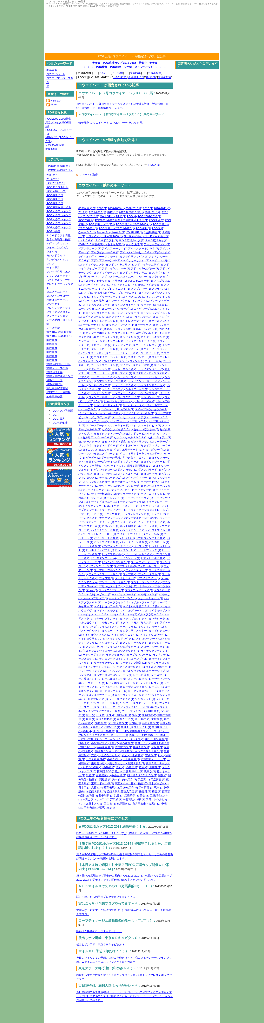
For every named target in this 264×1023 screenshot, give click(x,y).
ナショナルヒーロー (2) (139, 517)
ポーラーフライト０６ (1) (117, 602)
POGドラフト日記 (57, 187)
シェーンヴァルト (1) (151, 377)
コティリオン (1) (92, 361)
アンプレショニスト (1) (116, 288)
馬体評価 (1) (146, 787)
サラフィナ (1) (123, 373)
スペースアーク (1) (97, 425)
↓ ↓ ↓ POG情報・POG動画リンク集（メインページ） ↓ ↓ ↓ (125, 66)
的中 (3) (116, 779)
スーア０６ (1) (91, 409)
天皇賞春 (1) (158, 779)
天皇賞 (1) (144, 779)
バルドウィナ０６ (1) (106, 542)
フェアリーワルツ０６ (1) (109, 570)
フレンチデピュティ (58, 307)
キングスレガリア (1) (120, 340)
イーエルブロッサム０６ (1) (124, 292)
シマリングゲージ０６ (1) (112, 381)
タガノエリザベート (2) (128, 449)
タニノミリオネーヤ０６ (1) (137, 453)
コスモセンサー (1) (139, 357)
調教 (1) (162, 775)
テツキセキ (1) (108, 485)
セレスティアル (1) (159, 437)
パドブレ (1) (140, 546)
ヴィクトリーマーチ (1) (111, 707)
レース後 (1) (158, 674)
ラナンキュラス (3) (117, 654)
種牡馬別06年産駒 (57, 388)
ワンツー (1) (127, 702)
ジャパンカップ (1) (152, 397)
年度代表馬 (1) (110, 787)
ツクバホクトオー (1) (138, 477)
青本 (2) (121, 767)
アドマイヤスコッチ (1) (116, 268)
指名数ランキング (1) (108, 751)
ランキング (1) (162, 654)
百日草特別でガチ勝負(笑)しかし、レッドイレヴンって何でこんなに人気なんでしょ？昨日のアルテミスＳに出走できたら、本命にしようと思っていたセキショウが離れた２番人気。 (124, 996)
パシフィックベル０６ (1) (117, 546)
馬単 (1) (159, 787)
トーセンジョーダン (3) (139, 497)
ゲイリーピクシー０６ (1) (124, 353)
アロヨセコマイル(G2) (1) (147, 284)
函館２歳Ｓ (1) (97, 791)
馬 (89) (123, 787)
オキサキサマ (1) (145, 324)
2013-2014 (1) (90, 216)
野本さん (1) (95, 803)
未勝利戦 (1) (130, 799)
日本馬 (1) (84, 787)
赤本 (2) (143, 767)
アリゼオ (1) (119, 280)
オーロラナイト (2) (93, 324)
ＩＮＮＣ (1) (93, 236)
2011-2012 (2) (97, 212)
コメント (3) (137, 361)
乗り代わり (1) (118, 763)
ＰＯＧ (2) (88, 240)
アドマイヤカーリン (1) (131, 260)
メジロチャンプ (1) (110, 642)
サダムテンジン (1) (99, 369)
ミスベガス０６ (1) (97, 626)
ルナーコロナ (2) (107, 674)
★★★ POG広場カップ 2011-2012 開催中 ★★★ (124, 62)
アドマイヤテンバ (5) (109, 272)
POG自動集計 (59, 422)
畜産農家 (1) (103, 775)
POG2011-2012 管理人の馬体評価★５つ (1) (121, 220)
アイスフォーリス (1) (114, 248)
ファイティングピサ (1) (145, 562)
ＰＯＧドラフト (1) (106, 240)
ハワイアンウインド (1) (131, 534)
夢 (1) (141, 799)
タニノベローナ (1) (108, 453)
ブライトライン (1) (148, 578)
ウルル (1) (163, 304)
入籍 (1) (96, 787)
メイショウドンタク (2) (121, 638)
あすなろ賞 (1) (116, 244)
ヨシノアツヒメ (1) (128, 650)
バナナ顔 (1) (127, 538)
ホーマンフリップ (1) (95, 598)
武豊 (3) (119, 795)
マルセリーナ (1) (109, 622)
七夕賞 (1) (138, 755)
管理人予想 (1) (125, 719)
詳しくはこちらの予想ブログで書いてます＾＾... (105, 896)
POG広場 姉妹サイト (61, 166)
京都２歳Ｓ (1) (150, 723)
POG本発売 (53, 231)
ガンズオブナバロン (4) (144, 332)
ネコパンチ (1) (110, 525)
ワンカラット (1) (145, 699)
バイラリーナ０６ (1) (106, 538)
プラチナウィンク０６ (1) (146, 582)
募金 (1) (144, 795)
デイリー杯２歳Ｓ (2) (104, 493)
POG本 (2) (158, 228)
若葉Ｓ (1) (151, 755)
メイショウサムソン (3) (92, 638)
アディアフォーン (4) (104, 260)
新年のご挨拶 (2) (92, 767)
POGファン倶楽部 (62, 410)
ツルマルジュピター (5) (100, 481)
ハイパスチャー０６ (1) (105, 530)
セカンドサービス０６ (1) (140, 433)
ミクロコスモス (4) (131, 622)
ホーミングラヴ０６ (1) (123, 598)
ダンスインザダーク (58, 295)
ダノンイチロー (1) (105, 469)
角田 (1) (90, 719)
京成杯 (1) (135, 723)
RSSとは (153, 164)
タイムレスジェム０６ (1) (97, 449)
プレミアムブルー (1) (111, 590)
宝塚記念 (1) (157, 795)
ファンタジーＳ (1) (101, 566)
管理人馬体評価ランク (59, 376)
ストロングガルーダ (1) (96, 421)
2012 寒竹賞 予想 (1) (131, 212)
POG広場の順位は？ (60, 170)
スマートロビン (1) (149, 425)
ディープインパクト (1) (96, 489)
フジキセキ (53, 303)
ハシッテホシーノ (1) (133, 530)
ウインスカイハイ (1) (127, 304)
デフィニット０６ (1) (153, 493)
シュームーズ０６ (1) (125, 385)
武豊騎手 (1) (131, 795)
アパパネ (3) (159, 272)
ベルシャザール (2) (99, 594)
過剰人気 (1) (123, 715)
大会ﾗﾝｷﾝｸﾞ (120, 77)
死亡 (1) (127, 755)
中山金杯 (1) (118, 775)
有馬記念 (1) (124, 803)
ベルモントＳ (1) (148, 594)
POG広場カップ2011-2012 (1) (117, 228)
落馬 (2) (104, 807)
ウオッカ (51, 251)
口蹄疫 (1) (84, 743)
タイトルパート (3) (131, 445)
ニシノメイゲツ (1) (126, 522)
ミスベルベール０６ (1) (123, 626)
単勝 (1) (90, 775)
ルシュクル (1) (87, 674)
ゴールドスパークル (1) (105, 365)
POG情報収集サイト (58, 207)
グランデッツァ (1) (123, 345)
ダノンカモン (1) (127, 469)
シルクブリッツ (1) (136, 389)
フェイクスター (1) (136, 570)
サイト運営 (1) (144, 365)
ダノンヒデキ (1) (107, 473)
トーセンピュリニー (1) (102, 501)
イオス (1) (148, 292)
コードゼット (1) (150, 353)
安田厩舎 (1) (153, 711)
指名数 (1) (88, 751)
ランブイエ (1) (142, 658)
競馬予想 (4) (112, 727)
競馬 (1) (87, 727)
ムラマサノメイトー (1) (137, 630)
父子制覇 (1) (106, 795)
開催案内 (51, 340)
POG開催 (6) (156, 220)
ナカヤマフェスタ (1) (112, 517)
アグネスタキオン (57, 243)
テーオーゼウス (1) (152, 481)
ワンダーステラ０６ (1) (105, 702)
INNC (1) (121, 216)
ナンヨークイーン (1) (101, 522)
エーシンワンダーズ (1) (119, 308)
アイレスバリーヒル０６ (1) (137, 252)
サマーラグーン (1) (102, 373)
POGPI (55, 414)
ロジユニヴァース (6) (101, 694)
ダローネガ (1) (152, 473)
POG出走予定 (54, 195)
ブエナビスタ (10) (125, 578)
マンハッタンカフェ (58, 315)
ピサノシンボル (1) (128, 558)
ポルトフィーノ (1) (144, 602)
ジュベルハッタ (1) (134, 405)
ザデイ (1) (84, 377)
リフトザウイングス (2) (92, 670)
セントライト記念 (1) (117, 441)
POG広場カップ (56, 191)
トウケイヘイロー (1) (153, 505)
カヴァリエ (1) (121, 332)
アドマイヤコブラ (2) (95, 264)
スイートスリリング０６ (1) (117, 409)
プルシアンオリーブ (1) (139, 586)
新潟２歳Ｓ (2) (136, 763)
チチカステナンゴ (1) (112, 477)
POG (102, 72)
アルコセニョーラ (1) (140, 280)
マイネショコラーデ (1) (108, 606)
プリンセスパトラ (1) (112, 586)
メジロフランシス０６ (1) (101, 646)
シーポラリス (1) (127, 377)
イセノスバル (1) (135, 296)
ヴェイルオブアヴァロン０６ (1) (101, 711)
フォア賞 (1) (130, 574)
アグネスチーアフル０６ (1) (105, 256)
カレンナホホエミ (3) (98, 332)
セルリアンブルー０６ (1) (97, 437)
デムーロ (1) (98, 497)
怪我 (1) (136, 715)
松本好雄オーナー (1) (153, 759)
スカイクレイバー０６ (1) (138, 413)
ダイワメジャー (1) (155, 461)
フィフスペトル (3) (125, 566)
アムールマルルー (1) (138, 276)
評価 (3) (93, 795)
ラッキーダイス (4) (93, 654)
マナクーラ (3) (160, 618)
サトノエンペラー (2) (151, 369)
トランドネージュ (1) (141, 509)
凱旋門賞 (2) (149, 715)
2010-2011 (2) (162, 208)
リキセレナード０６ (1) (96, 666)
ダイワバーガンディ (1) (102, 461)
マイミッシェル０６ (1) (96, 614)
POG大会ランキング (58, 211)
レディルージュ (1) (110, 686)
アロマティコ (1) (121, 284)
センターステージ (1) (91, 441)
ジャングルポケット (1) (108, 405)
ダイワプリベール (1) (130, 461)
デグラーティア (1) (128, 493)
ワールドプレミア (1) (95, 699)
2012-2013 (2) (153, 212)
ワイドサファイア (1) (121, 699)
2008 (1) (102, 208)
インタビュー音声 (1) (95, 300)
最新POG (135, 72)
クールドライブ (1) (144, 340)
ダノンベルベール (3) (130, 473)
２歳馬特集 (154, 72)
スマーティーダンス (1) (123, 425)
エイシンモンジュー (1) (126, 312)
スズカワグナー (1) (99, 417)
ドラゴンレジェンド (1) (136, 514)
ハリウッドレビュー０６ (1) (99, 534)
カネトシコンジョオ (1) (121, 328)
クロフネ (51, 263)
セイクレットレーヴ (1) (111, 433)
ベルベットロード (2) (125, 594)
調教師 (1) (105, 779)
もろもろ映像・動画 (58, 239)
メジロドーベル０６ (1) (137, 642)
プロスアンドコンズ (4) (139, 590)
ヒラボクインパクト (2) (100, 550)
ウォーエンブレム (57, 247)
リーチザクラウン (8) (106, 662)
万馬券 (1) (116, 799)
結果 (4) (87, 731)
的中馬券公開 (54, 396)
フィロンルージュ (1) (150, 566)
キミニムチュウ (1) (108, 337)
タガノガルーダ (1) (154, 449)
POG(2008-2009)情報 (58, 118)
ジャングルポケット (58, 275)
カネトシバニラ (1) (147, 328)
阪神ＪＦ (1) (142, 743)
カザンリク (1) (97, 328)
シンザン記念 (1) (101, 393)
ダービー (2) (93, 457)
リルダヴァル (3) (135, 670)
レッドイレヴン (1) (151, 682)
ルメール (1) (124, 674)
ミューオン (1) (113, 630)
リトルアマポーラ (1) (158, 666)
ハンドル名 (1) (154, 534)
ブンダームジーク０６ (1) (114, 582)
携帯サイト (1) (142, 727)
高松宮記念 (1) (100, 743)
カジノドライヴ (55, 255)
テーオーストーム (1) (127, 481)
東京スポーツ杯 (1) (126, 783)
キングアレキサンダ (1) (155, 337)
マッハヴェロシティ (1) (137, 618)
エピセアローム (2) (93, 316)
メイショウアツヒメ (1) (96, 634)
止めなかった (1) (111, 755)
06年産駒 (83, 122)
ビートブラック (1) (149, 550)
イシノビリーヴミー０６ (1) (108, 296)
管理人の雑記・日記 (58, 364)
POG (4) (132, 216)
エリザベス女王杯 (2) (142, 316)
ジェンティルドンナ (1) (102, 397)
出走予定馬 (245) (96, 759)
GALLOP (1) (107, 216)
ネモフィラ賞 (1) (148, 525)
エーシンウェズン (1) (91, 308)
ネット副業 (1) (129, 525)
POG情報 (117, 72)
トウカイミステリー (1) (125, 505)
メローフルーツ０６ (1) (155, 646)
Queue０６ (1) (87, 232)
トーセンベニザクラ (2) (131, 501)
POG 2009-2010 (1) (149, 216)
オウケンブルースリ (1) (120, 324)
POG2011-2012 (55, 183)
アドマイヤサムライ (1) (149, 264)
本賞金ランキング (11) (96, 799)
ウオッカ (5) (148, 304)
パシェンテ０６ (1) (89, 546)
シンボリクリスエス (58, 271)
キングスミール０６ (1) (92, 340)
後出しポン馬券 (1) (156, 739)
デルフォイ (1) (115, 497)
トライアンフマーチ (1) (113, 509)
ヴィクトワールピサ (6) (139, 707)
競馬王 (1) (99, 727)
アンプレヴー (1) (141, 288)
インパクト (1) (141, 300)
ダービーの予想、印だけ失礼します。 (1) (126, 457)
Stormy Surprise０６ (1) (111, 232)
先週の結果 (164, 77)
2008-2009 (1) (116, 208)
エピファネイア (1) (117, 316)
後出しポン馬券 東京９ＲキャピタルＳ (100, 944)
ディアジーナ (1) (145, 489)
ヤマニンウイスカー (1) (102, 650)
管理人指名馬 (54, 372)
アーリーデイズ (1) (155, 244)
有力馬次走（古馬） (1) (146, 803)
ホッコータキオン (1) (150, 598)
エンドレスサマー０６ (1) (135, 320)
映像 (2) (111, 715)
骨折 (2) (114, 743)
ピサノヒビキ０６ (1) (153, 558)
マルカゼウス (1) (88, 622)
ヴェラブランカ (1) (133, 711)
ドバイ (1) (97, 514)
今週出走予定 (136, 77)
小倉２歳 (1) (114, 759)
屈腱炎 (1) (127, 727)
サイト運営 (53, 267)
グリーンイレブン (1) (148, 345)
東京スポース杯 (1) (102, 783)
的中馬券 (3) (129, 779)
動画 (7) (143, 783)
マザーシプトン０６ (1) (108, 618)
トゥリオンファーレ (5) (96, 505)
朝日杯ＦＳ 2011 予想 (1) (142, 775)
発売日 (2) (145, 791)
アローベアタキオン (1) (96, 284)
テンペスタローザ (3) (130, 485)
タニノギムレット (57, 291)
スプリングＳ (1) (140, 421)
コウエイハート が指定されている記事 (139, 56)
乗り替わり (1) (100, 763)
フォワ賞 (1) (106, 578)
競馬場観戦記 (54, 384)
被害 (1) (156, 791)
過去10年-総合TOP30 (59, 332)
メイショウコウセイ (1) (154, 634)
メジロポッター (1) (128, 646)
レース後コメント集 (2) (116, 678)
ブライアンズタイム (58, 311)
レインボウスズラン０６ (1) (123, 682)
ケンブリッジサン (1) (95, 353)
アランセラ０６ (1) (99, 280)
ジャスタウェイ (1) (128, 397)
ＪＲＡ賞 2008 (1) (112, 236)
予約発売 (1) (91, 807)
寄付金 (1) (157, 719)
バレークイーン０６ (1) (134, 542)
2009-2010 (52, 175)
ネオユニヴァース (57, 299)
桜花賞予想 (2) (123, 747)
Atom (53, 104)
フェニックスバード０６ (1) (105, 574)
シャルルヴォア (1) (99, 385)
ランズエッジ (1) (88, 658)
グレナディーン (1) (131, 348)
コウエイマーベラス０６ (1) (110, 357)
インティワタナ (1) (120, 300)
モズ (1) (83, 650)
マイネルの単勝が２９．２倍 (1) (142, 606)
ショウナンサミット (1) (152, 385)
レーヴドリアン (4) (93, 682)
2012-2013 (52, 179)
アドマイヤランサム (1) (137, 272)
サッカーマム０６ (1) (125, 369)
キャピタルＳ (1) (130, 337)
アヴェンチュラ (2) (95, 292)
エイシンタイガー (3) (98, 312)
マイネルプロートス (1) (134, 610)
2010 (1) (148, 208)
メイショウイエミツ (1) (125, 634)
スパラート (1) (120, 421)
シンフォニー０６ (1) (125, 393)
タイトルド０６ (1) (108, 445)
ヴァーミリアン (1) (147, 702)
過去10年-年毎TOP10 (59, 335)
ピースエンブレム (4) (104, 558)
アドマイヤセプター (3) (145, 268)
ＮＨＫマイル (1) (134, 236)
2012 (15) (112, 212)
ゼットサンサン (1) (142, 441)
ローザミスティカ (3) (135, 686)
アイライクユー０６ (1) (105, 252)
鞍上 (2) (90, 715)
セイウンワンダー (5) (146, 429)
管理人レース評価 (57, 368)
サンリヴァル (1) (158, 373)
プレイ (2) (92, 590)
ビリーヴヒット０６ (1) (139, 554)
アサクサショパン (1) (135, 256)
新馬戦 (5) (109, 767)
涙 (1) (113, 807)
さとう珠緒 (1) (134, 244)
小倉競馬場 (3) (131, 759)
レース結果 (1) (141, 674)
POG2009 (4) (86, 220)
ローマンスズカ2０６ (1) (143, 691)
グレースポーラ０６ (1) (105, 348)
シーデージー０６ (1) (104, 377)
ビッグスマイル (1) (113, 554)
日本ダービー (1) (158, 783)
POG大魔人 (58, 418)
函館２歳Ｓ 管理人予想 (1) (122, 791)
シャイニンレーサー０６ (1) (145, 381)
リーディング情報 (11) (133, 662)
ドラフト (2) (158, 514)
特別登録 (151, 77)
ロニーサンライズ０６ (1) (130, 694)
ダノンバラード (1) (149, 469)
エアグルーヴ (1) (143, 308)
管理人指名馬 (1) (106, 719)
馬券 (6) (133, 787)
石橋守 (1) (132, 767)
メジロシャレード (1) (149, 638)
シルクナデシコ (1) (113, 389)
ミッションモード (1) (151, 626)
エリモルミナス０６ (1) (105, 320)
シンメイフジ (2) (148, 393)
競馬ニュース (54, 380)
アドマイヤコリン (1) (121, 264)
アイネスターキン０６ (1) (143, 248)
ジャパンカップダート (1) (119, 401)
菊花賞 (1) (88, 723)
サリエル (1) (140, 373)
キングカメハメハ (57, 259)
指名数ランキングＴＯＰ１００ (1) (142, 751)
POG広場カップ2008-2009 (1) (134, 224)
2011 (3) (83, 212)
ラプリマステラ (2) (141, 654)
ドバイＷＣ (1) (112, 514)
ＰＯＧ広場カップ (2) (131, 240)
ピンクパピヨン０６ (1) (116, 562)
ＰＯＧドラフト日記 (58, 235)
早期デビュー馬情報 (58, 392)
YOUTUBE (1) (134, 232)
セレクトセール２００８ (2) (131, 437)
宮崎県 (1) (101, 723)
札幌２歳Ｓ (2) (141, 747)
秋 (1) (161, 755)
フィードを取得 (88, 174)
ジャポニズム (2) (145, 401)
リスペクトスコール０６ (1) (128, 666)
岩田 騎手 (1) (143, 719)
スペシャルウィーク (58, 279)
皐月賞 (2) (157, 747)
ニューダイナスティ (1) (152, 522)
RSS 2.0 (55, 100)
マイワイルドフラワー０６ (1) (148, 614)
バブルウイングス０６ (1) (151, 538)
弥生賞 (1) (110, 803)
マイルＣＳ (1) (120, 614)
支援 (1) (96, 755)
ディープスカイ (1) (122, 489)
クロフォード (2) (101, 345)
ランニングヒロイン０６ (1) (116, 658)
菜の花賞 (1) (126, 743)
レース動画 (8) (139, 678)
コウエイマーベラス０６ (124, 122)
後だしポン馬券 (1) (104, 731)
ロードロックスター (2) (113, 691)
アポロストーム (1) (113, 276)
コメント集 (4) (154, 361)
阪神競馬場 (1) (105, 747)
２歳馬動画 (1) (152, 232)
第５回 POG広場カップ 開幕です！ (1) (120, 771)
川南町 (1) (155, 767)
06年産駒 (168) (87, 208)
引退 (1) (100, 715)
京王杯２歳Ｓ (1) (118, 723)
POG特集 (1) (143, 228)
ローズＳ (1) (156, 686)
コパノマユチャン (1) (116, 361)
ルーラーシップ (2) (157, 670)
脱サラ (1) (150, 771)
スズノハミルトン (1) (125, 417)
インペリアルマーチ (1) (100, 304)
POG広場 (104, 56)
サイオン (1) (127, 365)
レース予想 (53, 327)
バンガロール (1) (159, 542)
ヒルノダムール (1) (126, 550)
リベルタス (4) (116, 670)
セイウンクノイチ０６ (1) (117, 429)
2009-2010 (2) (133, 208)
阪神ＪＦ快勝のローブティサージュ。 (99, 931)
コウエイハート (99, 122)
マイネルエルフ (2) (108, 610)
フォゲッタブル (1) (149, 574)
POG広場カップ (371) (101, 224)
